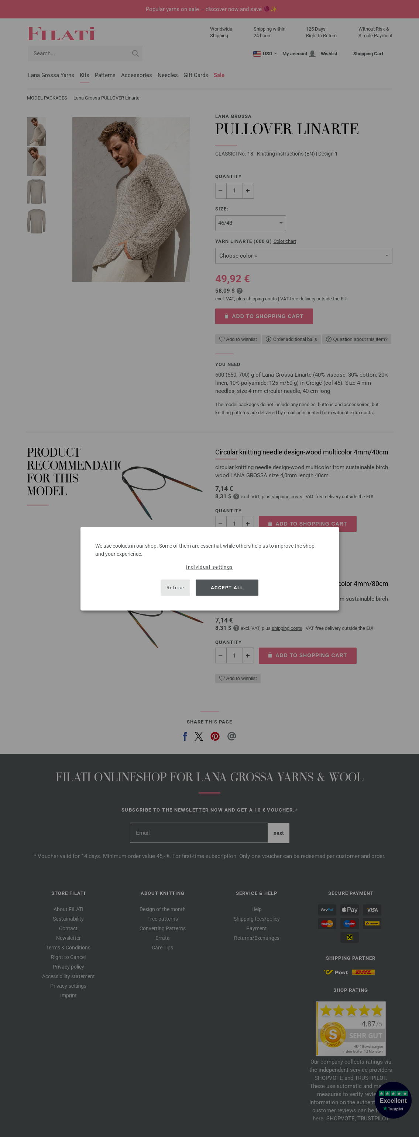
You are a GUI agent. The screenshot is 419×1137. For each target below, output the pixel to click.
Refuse (175, 587)
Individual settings (209, 566)
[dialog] (209, 568)
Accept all (227, 587)
